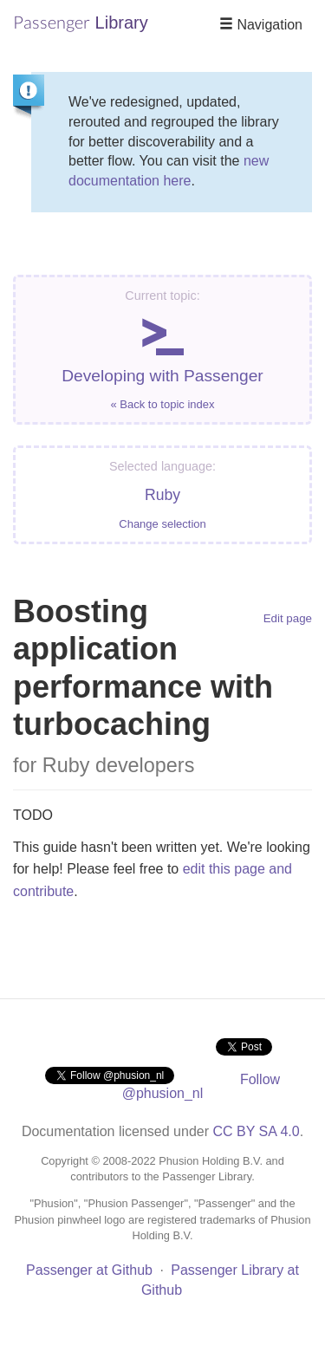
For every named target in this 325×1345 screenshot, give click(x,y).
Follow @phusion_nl (201, 1086)
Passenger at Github (89, 1270)
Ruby (162, 495)
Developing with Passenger (162, 350)
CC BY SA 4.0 (255, 1131)
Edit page (287, 618)
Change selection (162, 523)
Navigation (260, 24)
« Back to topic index (163, 404)
